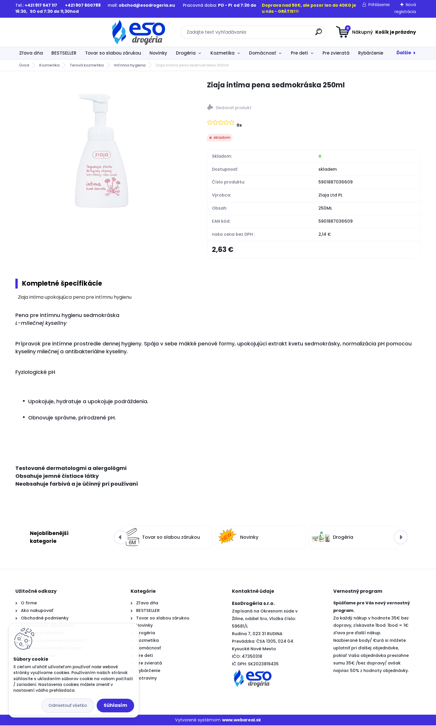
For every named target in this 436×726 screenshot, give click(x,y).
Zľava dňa (31, 53)
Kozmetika (222, 53)
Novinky (158, 53)
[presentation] (120, 538)
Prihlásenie (379, 5)
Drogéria (186, 53)
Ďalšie (404, 53)
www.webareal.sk (241, 720)
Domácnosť (262, 53)
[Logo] (51, 32)
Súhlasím (115, 705)
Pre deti (299, 53)
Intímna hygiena (129, 65)
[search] (274, 34)
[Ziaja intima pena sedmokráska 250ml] (102, 150)
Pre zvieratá (336, 53)
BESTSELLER (63, 53)
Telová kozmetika (87, 65)
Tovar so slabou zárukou (113, 53)
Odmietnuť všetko (67, 705)
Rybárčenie (370, 53)
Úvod (24, 65)
